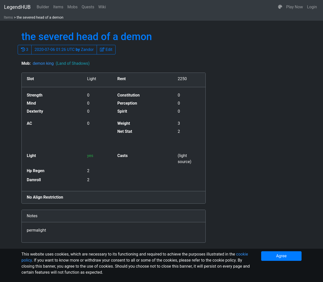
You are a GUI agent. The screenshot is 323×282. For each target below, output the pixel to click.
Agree (281, 256)
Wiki (102, 7)
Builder (43, 7)
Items (58, 7)
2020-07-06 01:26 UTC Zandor (64, 49)
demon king (61, 63)
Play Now (294, 7)
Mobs (72, 7)
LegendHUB (17, 7)
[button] (280, 7)
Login (312, 7)
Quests (88, 7)
